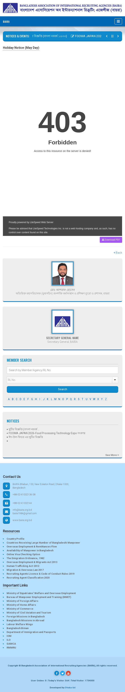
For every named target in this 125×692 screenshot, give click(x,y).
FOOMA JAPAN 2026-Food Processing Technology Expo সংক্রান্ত (47, 433)
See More (112, 455)
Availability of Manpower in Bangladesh (30, 550)
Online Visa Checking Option (23, 554)
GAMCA (11, 643)
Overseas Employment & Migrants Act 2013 (32, 562)
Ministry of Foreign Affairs (22, 601)
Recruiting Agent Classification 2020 (28, 577)
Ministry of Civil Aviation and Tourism (29, 612)
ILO (8, 639)
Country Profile (15, 538)
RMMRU (11, 647)
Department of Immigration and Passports (31, 632)
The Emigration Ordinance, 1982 (25, 558)
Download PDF (111, 239)
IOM (9, 635)
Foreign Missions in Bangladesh (26, 616)
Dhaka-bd (70, 687)
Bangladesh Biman (18, 628)
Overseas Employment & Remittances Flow (32, 546)
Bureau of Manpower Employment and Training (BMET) (39, 597)
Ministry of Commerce (20, 608)
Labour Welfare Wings (20, 624)
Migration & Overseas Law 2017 (25, 569)
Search (62, 389)
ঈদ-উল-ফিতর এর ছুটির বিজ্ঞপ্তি (26, 437)
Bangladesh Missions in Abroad (25, 620)
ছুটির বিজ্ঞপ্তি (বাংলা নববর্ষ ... (24, 429)
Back (118, 252)
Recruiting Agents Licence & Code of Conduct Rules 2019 (40, 573)
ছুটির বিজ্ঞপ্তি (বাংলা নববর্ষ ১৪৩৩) (47, 36)
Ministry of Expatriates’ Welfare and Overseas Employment (41, 593)
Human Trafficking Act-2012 (23, 566)
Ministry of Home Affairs (21, 604)
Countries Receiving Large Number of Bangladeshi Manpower (43, 542)
